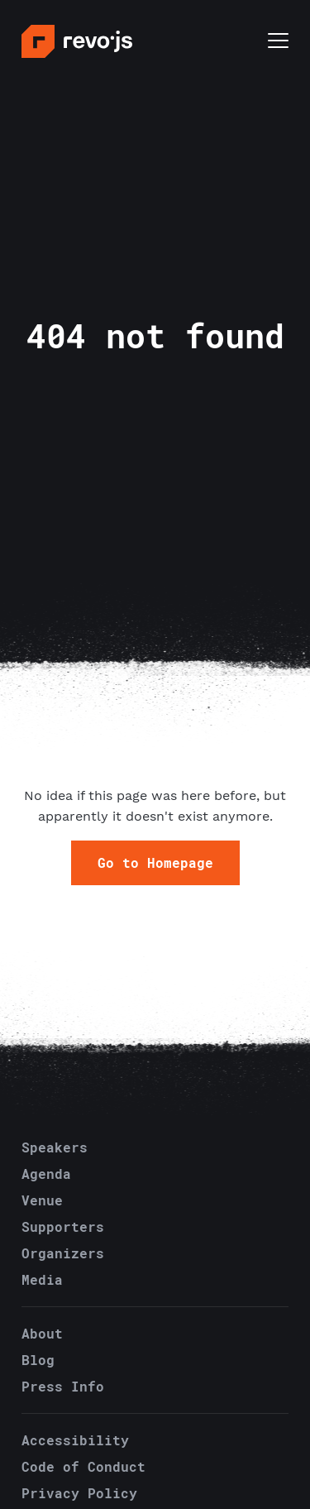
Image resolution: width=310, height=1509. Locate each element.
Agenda (46, 1173)
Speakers (54, 1147)
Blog (38, 1359)
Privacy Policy (79, 1493)
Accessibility (75, 1440)
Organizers (62, 1253)
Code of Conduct (83, 1466)
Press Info (62, 1386)
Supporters (62, 1226)
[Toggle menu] (278, 43)
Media (42, 1279)
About (42, 1333)
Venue (42, 1200)
